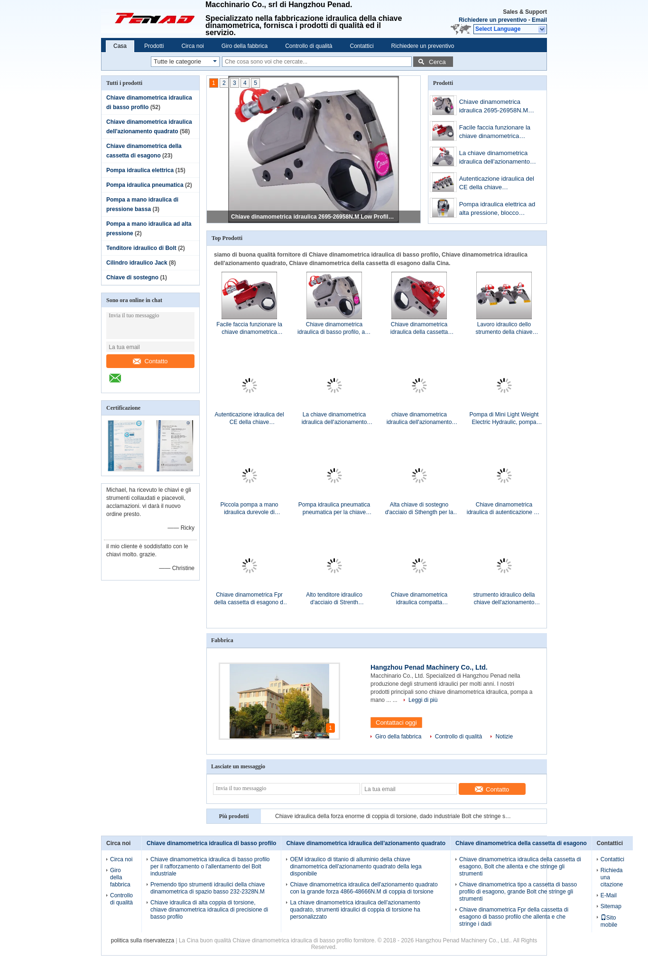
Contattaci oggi (396, 722)
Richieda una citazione (612, 877)
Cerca (437, 61)
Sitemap (611, 906)
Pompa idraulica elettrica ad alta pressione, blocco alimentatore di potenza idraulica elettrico (497, 209)
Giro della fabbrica (245, 46)
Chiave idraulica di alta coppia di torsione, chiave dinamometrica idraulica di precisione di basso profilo (209, 909)
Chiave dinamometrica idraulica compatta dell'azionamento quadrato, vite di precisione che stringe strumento (419, 598)
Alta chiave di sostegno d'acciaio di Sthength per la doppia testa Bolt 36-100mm (418, 508)
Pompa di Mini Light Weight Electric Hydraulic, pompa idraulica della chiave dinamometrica (504, 418)
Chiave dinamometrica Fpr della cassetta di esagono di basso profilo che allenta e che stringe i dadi (249, 598)
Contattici (362, 46)
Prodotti (154, 46)
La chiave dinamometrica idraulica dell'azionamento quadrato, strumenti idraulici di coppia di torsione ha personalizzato (497, 158)
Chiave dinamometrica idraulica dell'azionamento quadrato (365, 843)
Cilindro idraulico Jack (136, 262)
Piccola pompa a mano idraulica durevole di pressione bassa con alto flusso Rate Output (249, 508)
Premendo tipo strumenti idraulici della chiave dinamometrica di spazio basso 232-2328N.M (207, 888)
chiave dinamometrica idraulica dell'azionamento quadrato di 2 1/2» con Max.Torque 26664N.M (419, 418)
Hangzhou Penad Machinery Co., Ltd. (429, 667)
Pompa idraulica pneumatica (145, 185)
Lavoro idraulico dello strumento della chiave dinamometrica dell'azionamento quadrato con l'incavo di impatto (504, 328)
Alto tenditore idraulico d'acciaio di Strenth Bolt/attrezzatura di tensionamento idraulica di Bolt (334, 598)
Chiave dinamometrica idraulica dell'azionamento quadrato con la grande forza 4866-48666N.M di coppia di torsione (363, 888)
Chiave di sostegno (132, 277)
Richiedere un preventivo (493, 20)
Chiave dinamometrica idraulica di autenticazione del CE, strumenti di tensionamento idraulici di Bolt (504, 508)
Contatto (150, 361)
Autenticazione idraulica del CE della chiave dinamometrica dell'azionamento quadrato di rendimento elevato (498, 184)
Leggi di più (422, 700)
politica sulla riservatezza (142, 940)
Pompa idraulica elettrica (140, 170)
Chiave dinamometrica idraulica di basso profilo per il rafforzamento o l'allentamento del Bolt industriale (209, 866)
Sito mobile (609, 921)
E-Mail (609, 895)
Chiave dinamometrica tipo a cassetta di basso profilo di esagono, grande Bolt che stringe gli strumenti (518, 891)
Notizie (504, 736)
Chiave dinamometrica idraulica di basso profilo (211, 843)
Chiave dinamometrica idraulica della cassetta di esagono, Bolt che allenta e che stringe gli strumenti (520, 866)
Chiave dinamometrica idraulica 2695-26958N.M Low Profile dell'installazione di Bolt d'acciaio (314, 216)
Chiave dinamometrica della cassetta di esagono (521, 843)
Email (539, 20)
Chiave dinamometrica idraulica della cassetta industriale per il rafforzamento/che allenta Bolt (419, 328)
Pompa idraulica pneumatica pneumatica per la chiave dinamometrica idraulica (334, 508)
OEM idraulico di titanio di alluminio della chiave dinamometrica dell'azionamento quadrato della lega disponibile (355, 866)
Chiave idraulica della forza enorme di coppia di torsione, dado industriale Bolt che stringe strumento (393, 816)
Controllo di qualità (308, 46)
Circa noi (192, 46)
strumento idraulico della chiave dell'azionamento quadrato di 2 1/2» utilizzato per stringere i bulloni (504, 598)
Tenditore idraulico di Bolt (141, 248)
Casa (120, 46)
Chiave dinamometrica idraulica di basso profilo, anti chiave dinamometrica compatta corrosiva (334, 328)
